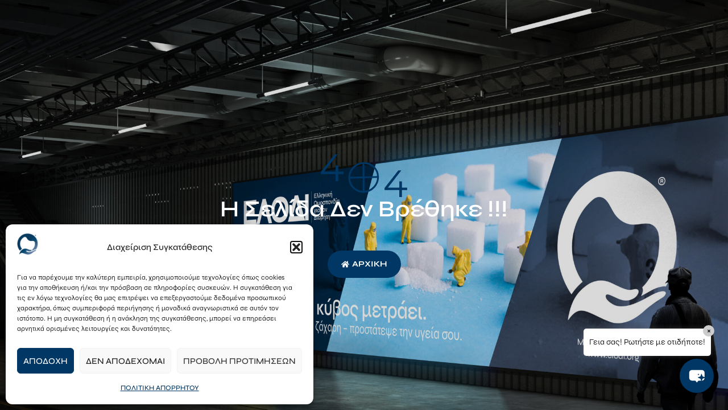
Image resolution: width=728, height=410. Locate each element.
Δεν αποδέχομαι (125, 361)
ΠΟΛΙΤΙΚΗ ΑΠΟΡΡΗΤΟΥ (160, 388)
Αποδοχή (45, 361)
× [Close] (709, 330)
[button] (296, 247)
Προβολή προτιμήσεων (239, 361)
